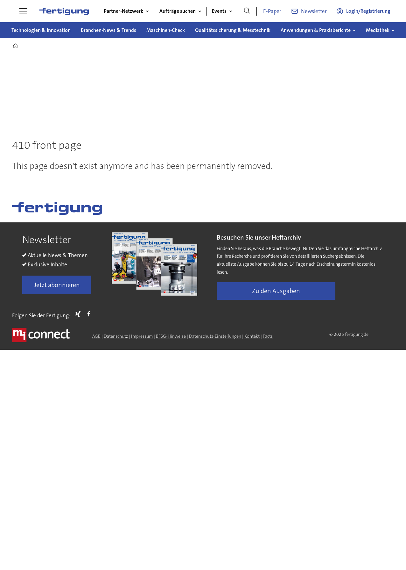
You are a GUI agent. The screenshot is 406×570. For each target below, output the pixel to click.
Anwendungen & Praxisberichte (316, 30)
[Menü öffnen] (23, 11)
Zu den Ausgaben (276, 291)
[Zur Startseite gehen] (63, 11)
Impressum (142, 336)
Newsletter (314, 11)
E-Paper (272, 11)
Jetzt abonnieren (57, 285)
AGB (96, 336)
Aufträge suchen (177, 11)
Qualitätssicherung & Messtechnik (232, 30)
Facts (268, 336)
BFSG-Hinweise (171, 336)
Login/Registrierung (368, 11)
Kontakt (252, 336)
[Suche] (247, 11)
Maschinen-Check (165, 30)
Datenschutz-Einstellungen (215, 336)
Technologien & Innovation (41, 30)
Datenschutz (116, 336)
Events (219, 11)
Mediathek (377, 30)
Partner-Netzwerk (123, 11)
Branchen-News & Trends (108, 30)
